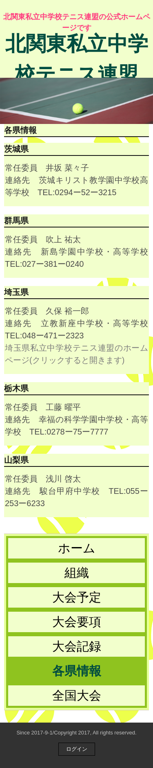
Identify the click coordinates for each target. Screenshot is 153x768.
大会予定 (76, 597)
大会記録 (76, 646)
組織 (76, 572)
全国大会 (76, 695)
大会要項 (76, 621)
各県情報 (76, 671)
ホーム (76, 548)
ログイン (76, 749)
